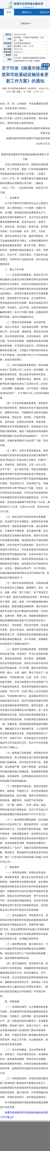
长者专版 (45, 65)
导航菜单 (26, 23)
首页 (9, 12)
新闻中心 (26, 12)
